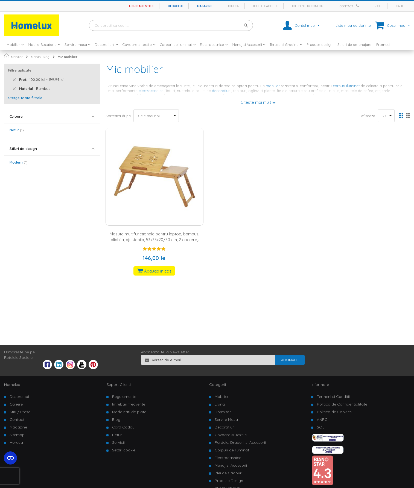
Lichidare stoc (141, 6)
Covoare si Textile (231, 434)
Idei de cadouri (265, 6)
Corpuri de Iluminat (232, 450)
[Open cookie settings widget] (10, 458)
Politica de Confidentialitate (342, 404)
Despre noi (19, 396)
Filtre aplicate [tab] (19, 70)
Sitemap (17, 434)
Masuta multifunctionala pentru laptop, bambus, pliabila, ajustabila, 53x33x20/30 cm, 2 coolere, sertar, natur (154, 239)
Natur (17, 130)
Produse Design (229, 480)
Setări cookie (123, 450)
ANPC (322, 419)
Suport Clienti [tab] (119, 384)
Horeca (233, 6)
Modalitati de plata (129, 411)
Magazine (204, 6)
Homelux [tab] (12, 384)
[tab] (52, 116)
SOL (320, 427)
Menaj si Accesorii (231, 465)
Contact (346, 6)
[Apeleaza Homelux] (358, 5)
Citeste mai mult (256, 102)
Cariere (402, 6)
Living (220, 404)
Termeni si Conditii (333, 396)
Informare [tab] (320, 384)
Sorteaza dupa (118, 116)
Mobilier (17, 57)
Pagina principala (6, 56)
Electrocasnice (228, 457)
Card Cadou (123, 427)
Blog (377, 6)
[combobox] (171, 25)
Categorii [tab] (217, 384)
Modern (19, 162)
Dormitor (223, 411)
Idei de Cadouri (228, 473)
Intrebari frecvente (128, 404)
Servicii (118, 442)
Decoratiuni (225, 427)
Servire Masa (226, 419)
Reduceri (175, 6)
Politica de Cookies (334, 411)
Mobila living (40, 57)
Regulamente (124, 396)
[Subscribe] (290, 360)
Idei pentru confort (308, 6)
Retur (117, 434)
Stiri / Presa (20, 411)
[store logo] (31, 25)
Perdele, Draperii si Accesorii (240, 442)
